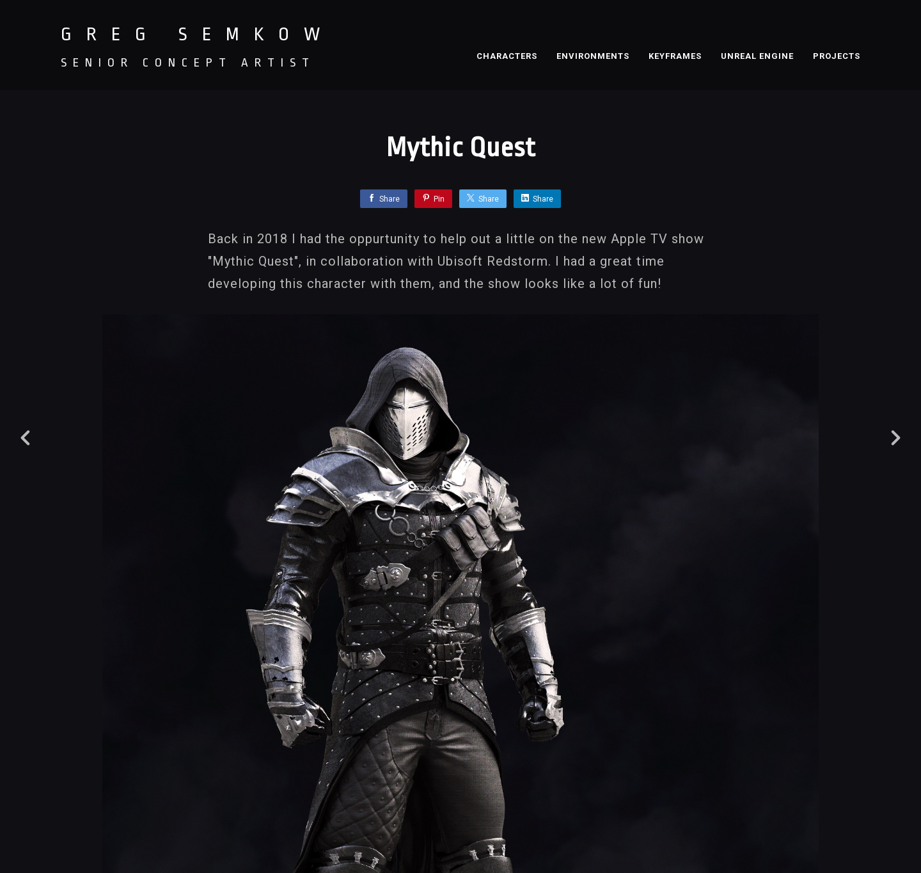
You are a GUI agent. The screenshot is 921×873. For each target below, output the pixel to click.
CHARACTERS (506, 56)
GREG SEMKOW (198, 34)
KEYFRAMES (675, 56)
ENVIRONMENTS (592, 56)
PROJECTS (836, 56)
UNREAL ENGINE (757, 56)
